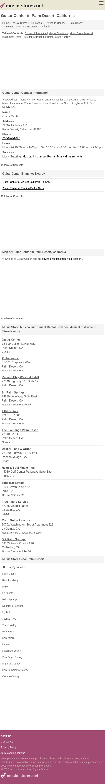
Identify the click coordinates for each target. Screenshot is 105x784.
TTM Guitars (10, 411)
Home (5, 23)
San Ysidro (8, 637)
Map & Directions (58, 33)
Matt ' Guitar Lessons (16, 520)
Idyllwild (6, 612)
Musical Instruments (69, 156)
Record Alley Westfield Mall (20, 377)
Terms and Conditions (13, 753)
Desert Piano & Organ (16, 448)
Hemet (6, 644)
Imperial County (11, 663)
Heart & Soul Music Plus (18, 467)
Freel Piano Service (15, 501)
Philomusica (10, 358)
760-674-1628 (11, 138)
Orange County (10, 676)
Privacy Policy (8, 747)
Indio (5, 586)
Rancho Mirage (10, 580)
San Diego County (12, 657)
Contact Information (36, 33)
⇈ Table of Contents (12, 165)
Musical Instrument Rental (39, 156)
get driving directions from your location (59, 258)
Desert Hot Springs (12, 605)
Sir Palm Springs (13, 392)
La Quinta (7, 593)
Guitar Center (11, 339)
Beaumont (8, 631)
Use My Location (13, 567)
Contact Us (7, 741)
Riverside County (11, 650)
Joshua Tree (9, 618)
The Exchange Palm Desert (20, 430)
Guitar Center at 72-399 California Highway (26, 181)
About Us (6, 735)
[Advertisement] (52, 62)
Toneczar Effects (13, 482)
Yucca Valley (9, 625)
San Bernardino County (15, 670)
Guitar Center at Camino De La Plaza (23, 188)
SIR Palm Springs (14, 539)
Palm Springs (9, 599)
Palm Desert (9, 573)
